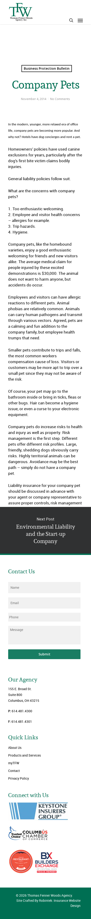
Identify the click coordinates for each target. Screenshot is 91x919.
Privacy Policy (18, 778)
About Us (14, 747)
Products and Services (24, 755)
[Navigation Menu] (80, 20)
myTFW (13, 763)
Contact (14, 770)
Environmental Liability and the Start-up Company (45, 530)
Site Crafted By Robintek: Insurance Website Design (48, 903)
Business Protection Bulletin (47, 68)
